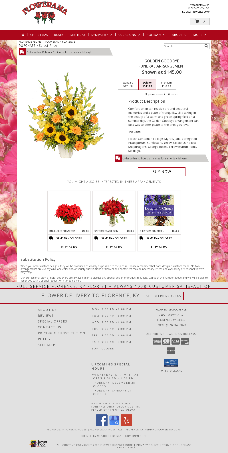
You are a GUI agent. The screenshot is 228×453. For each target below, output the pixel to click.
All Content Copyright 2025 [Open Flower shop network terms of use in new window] (78, 445)
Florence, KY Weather (94, 436)
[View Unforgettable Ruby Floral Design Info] (114, 210)
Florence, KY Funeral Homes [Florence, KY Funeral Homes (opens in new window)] (67, 429)
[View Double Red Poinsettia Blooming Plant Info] (69, 210)
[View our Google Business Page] (114, 425)
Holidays (156, 35)
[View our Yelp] (126, 425)
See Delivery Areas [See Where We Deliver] (163, 296)
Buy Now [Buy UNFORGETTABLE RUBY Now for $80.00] (114, 247)
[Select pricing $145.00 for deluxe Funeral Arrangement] (147, 84)
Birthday (77, 35)
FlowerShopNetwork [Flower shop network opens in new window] (116, 445)
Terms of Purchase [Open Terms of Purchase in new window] (177, 445)
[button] (199, 21)
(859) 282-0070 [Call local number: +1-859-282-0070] (200, 11)
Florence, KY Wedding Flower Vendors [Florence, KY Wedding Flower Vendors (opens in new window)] (153, 429)
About (179, 35)
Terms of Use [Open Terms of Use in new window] (125, 447)
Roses (59, 35)
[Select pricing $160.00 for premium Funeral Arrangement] (166, 84)
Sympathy (101, 35)
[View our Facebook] (102, 425)
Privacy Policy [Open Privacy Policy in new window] (147, 445)
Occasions (129, 35)
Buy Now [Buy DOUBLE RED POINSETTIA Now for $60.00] (69, 247)
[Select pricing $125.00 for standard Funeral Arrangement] (128, 84)
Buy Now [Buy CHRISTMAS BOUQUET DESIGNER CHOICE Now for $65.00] (159, 247)
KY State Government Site (130, 436)
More (200, 35)
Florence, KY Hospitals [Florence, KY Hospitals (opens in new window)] (106, 429)
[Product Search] (183, 46)
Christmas (39, 35)
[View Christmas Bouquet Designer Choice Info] (159, 210)
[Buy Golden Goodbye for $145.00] (162, 171)
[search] (206, 46)
